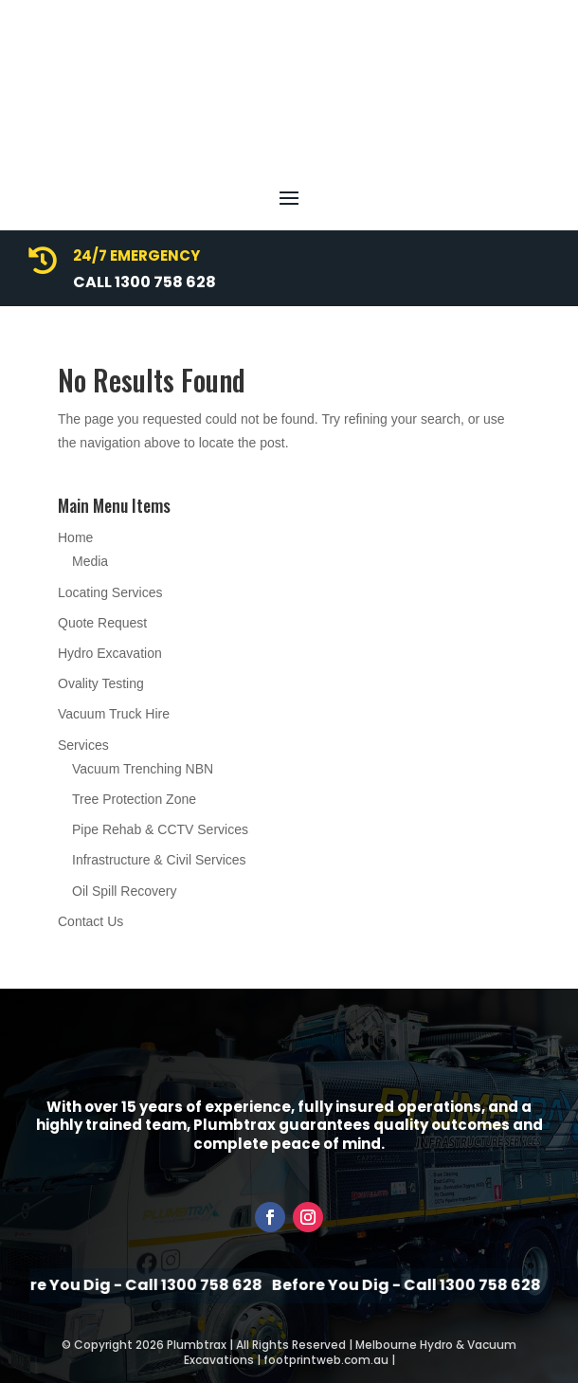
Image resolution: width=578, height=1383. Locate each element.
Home (75, 537)
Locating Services (110, 592)
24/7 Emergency (136, 255)
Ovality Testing (101, 683)
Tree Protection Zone (134, 799)
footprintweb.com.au (325, 1360)
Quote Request (102, 622)
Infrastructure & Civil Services (159, 859)
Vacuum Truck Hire (114, 713)
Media (90, 561)
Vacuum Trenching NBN (142, 768)
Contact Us (90, 921)
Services (83, 745)
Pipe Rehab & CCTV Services (160, 829)
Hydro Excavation (110, 653)
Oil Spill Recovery (124, 891)
